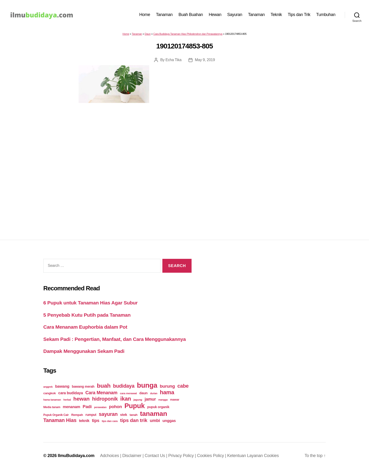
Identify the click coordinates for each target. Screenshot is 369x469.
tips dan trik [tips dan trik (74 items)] (133, 420)
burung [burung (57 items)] (167, 386)
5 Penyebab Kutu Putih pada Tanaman (87, 315)
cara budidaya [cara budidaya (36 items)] (70, 393)
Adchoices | (111, 455)
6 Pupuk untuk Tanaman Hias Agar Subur (90, 302)
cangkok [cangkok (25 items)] (49, 393)
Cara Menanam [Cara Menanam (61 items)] (101, 392)
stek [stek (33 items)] (123, 415)
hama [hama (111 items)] (167, 392)
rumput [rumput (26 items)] (90, 415)
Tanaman (164, 14)
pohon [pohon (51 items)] (115, 406)
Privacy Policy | (182, 455)
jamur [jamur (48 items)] (150, 399)
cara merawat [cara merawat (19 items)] (128, 393)
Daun (148, 33)
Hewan (215, 14)
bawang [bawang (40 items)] (62, 386)
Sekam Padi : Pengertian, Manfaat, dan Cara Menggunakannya (114, 339)
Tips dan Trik (299, 14)
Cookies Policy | (212, 455)
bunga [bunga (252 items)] (147, 385)
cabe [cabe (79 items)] (183, 386)
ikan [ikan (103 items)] (125, 399)
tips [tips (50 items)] (95, 420)
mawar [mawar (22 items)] (174, 399)
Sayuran (234, 14)
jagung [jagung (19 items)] (137, 399)
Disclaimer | (133, 455)
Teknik (276, 14)
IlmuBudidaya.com (76, 455)
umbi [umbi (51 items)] (155, 420)
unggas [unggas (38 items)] (169, 420)
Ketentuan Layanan (245, 455)
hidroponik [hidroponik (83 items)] (105, 399)
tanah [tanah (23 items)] (133, 415)
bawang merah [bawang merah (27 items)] (83, 386)
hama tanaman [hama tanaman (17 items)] (52, 399)
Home (144, 14)
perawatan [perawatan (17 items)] (100, 407)
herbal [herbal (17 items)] (67, 399)
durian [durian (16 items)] (153, 393)
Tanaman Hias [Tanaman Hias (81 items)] (59, 420)
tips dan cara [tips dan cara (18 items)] (110, 421)
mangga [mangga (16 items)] (163, 399)
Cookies (271, 455)
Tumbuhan (325, 14)
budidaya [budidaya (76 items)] (123, 386)
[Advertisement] (184, 162)
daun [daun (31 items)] (143, 393)
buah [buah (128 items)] (104, 385)
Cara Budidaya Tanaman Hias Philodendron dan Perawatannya (187, 33)
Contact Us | (156, 455)
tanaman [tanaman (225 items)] (153, 413)
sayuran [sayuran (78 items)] (108, 414)
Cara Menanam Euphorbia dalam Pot (85, 327)
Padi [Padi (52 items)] (87, 406)
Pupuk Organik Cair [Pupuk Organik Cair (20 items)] (56, 415)
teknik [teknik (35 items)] (84, 421)
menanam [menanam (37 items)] (71, 407)
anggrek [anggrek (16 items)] (48, 386)
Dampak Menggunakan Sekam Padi (83, 351)
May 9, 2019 (205, 60)
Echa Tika (173, 60)
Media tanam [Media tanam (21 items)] (51, 407)
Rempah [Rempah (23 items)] (77, 415)
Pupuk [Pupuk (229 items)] (134, 406)
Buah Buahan (190, 14)
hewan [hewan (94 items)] (81, 399)
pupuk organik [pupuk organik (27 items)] (158, 407)
